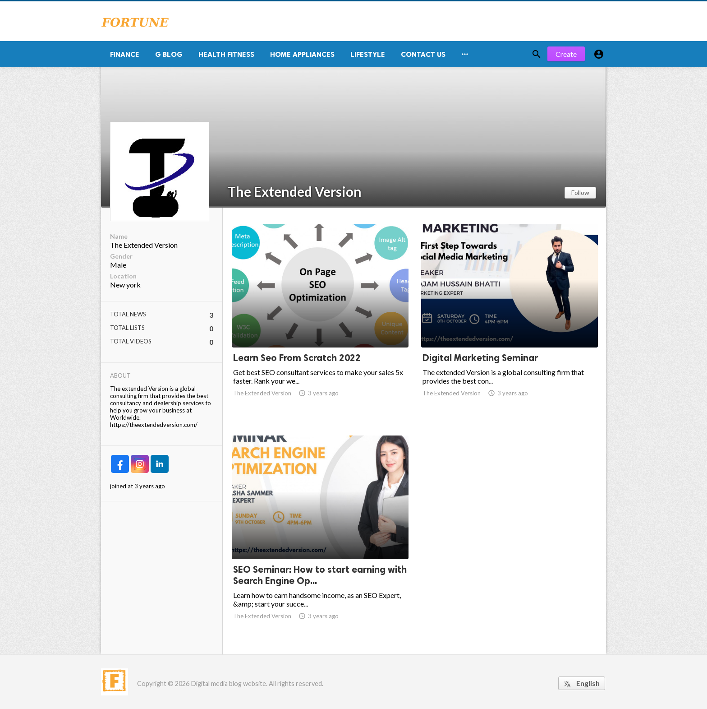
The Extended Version (294, 191)
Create (566, 54)
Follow (580, 192)
